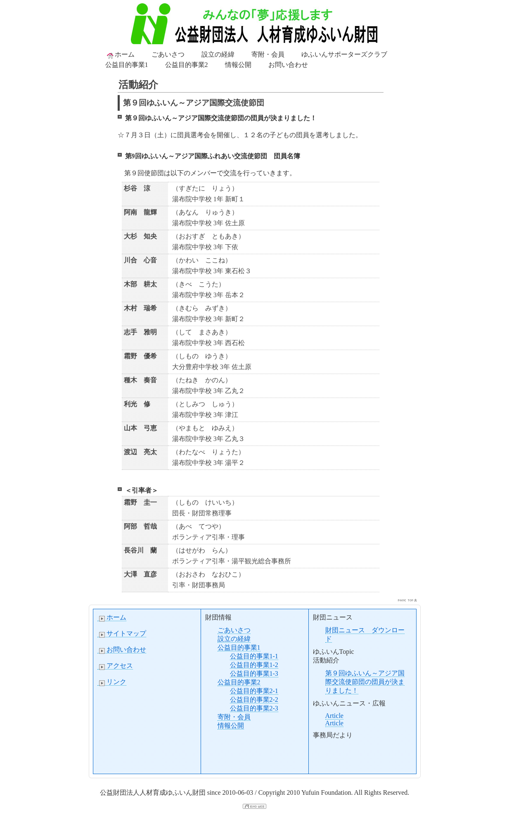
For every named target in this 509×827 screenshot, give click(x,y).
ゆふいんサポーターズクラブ (344, 54)
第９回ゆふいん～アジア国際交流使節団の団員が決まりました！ (365, 682)
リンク (111, 682)
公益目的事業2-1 (254, 690)
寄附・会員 (267, 54)
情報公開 (238, 64)
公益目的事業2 (186, 64)
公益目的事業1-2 (254, 664)
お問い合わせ (288, 64)
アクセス (115, 666)
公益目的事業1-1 (254, 656)
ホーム (120, 55)
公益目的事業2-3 (254, 708)
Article (334, 715)
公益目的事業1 (126, 64)
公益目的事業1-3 (254, 673)
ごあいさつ (168, 54)
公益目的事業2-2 (254, 699)
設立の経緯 (217, 54)
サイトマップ (121, 633)
